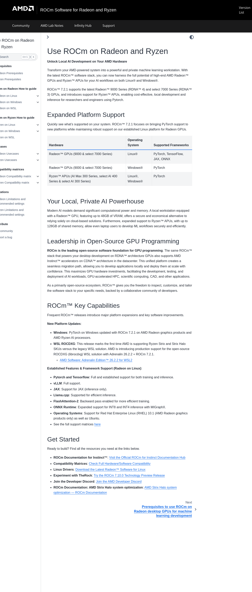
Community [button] (21, 25)
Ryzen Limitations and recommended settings (19, 212)
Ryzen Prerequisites (18, 79)
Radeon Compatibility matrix (23, 176)
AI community (13, 231)
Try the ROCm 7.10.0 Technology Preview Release (138, 513)
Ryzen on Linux (15, 124)
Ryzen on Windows (17, 131)
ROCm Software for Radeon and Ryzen (78, 10)
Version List (244, 10)
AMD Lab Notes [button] (52, 25)
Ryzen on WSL (14, 137)
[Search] (25, 57)
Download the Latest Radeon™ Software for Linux (120, 508)
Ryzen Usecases (15, 160)
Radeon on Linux (16, 95)
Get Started (209, 71)
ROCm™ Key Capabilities (218, 65)
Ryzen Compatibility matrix (22, 182)
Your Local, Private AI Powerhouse (223, 50)
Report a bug (13, 237)
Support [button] (109, 25)
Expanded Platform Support (220, 44)
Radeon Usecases (16, 153)
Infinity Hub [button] (83, 25)
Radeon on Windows (18, 102)
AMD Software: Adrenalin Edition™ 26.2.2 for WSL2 (105, 393)
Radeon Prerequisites (18, 73)
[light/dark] (191, 37)
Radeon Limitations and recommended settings (20, 201)
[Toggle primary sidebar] (57, 37)
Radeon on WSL (15, 108)
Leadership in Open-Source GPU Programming (222, 58)
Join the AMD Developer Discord (128, 520)
